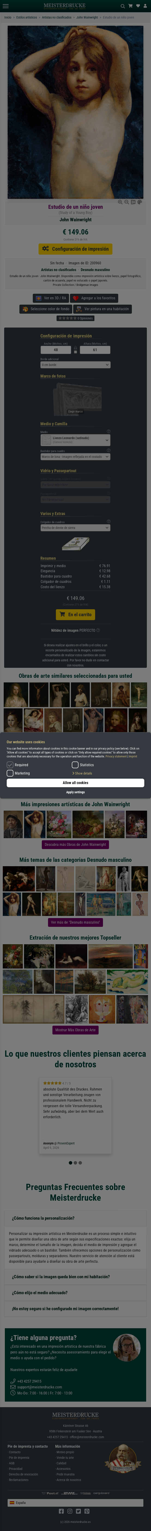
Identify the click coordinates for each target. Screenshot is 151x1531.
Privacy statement (116, 756)
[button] (82, 773)
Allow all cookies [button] (75, 783)
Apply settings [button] (75, 792)
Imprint (133, 756)
